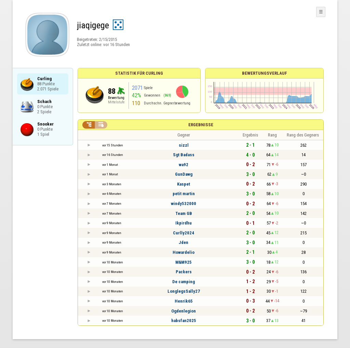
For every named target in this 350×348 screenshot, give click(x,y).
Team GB (183, 213)
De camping (183, 281)
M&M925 (183, 262)
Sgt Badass (183, 154)
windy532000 (183, 203)
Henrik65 (184, 301)
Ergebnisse (200, 124)
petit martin (184, 193)
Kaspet (183, 184)
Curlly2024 (183, 232)
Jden (183, 242)
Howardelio (183, 252)
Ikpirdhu (183, 223)
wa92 (183, 164)
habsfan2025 (183, 320)
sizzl (184, 145)
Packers (184, 271)
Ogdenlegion (183, 311)
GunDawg (183, 174)
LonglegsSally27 (183, 291)
